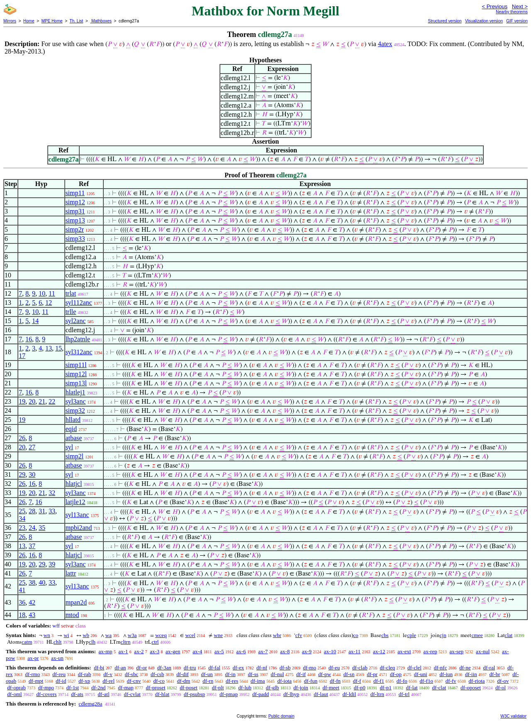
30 (32, 474)
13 (48, 348)
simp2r (75, 229)
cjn (443, 635)
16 (28, 339)
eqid (71, 428)
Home (28, 21)
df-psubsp (194, 694)
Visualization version (484, 21)
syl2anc (76, 320)
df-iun (446, 674)
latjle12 (75, 501)
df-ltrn (377, 694)
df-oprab (16, 687)
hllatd (73, 419)
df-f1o (427, 681)
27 (32, 447)
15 (58, 348)
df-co (158, 681)
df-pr (372, 674)
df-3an (164, 667)
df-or (141, 667)
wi (66, 635)
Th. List (76, 21)
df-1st (72, 687)
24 (32, 527)
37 (32, 545)
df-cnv (134, 681)
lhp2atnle (78, 339)
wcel (190, 635)
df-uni (420, 674)
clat (509, 635)
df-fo (402, 681)
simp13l (76, 383)
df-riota (477, 681)
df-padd (260, 694)
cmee (476, 635)
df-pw (324, 674)
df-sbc (132, 674)
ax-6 (241, 651)
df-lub (244, 687)
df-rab (84, 674)
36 (22, 602)
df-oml (14, 694)
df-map (126, 687)
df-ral (489, 667)
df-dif (182, 674)
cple (411, 635)
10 (42, 293)
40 (42, 582)
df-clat (439, 687)
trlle (71, 311)
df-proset (156, 687)
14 (35, 320)
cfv (298, 635)
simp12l (76, 373)
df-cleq (387, 667)
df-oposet (470, 687)
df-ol (500, 687)
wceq (160, 635)
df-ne (464, 667)
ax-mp (105, 651)
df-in (230, 674)
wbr (277, 635)
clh (92, 642)
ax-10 (330, 651)
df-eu (334, 667)
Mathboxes (101, 21)
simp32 (75, 410)
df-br (495, 674)
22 (52, 401)
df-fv (451, 681)
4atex (385, 43)
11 (52, 293)
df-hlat (162, 694)
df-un (207, 674)
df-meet (331, 687)
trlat (71, 293)
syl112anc (79, 302)
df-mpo (46, 687)
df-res (232, 681)
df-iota (284, 681)
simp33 (75, 238)
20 (32, 401)
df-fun (311, 681)
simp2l (75, 456)
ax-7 (263, 651)
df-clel (414, 667)
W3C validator (513, 716)
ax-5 (219, 651)
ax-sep (456, 651)
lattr (71, 573)
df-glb (272, 687)
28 (32, 511)
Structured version (444, 21)
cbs (384, 635)
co (355, 635)
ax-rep (430, 651)
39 (52, 564)
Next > (520, 6)
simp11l (76, 364)
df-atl (104, 694)
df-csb (157, 674)
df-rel (108, 681)
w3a (132, 635)
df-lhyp (291, 694)
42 (32, 602)
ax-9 (307, 651)
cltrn (126, 642)
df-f (357, 681)
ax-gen (173, 651)
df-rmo (32, 674)
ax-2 (139, 651)
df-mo (309, 667)
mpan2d (76, 602)
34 (22, 518)
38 (32, 582)
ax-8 (285, 651)
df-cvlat (132, 694)
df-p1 (386, 687)
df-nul (277, 674)
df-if (301, 674)
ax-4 (197, 651)
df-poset (188, 687)
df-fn (335, 681)
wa (108, 635)
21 (42, 401)
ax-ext (404, 651)
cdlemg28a (90, 704)
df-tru (190, 667)
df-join (300, 687)
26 (22, 437)
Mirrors (9, 21)
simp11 (75, 192)
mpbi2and (79, 527)
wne (218, 635)
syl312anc (79, 351)
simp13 (75, 220)
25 (22, 511)
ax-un (57, 658)
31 (42, 511)
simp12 (75, 202)
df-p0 (359, 687)
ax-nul (483, 651)
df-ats (77, 694)
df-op (396, 674)
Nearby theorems (512, 12)
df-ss (253, 674)
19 (22, 401)
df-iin (471, 674)
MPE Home (52, 21)
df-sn (349, 674)
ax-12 (379, 651)
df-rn (207, 681)
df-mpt (36, 681)
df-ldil (349, 694)
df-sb (285, 667)
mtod (72, 614)
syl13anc (77, 514)
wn (47, 635)
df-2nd (98, 687)
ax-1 (123, 651)
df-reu (59, 674)
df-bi (99, 667)
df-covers (46, 694)
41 (22, 589)
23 (22, 527)
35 (42, 527)
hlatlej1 (75, 392)
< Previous (494, 6)
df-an (120, 667)
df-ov (503, 681)
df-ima (258, 681)
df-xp (84, 681)
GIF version (517, 21)
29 (22, 474)
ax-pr (33, 658)
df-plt (218, 687)
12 (48, 302)
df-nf (261, 667)
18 (22, 614)
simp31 (75, 211)
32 (52, 492)
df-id (61, 681)
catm (27, 642)
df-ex (238, 667)
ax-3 (154, 651)
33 (52, 511)
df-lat (412, 687)
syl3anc (76, 401)
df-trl (404, 694)
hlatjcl (74, 483)
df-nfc (440, 667)
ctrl (154, 642)
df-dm (183, 681)
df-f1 (378, 681)
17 (22, 355)
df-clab (360, 667)
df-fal (214, 667)
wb (86, 635)
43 (32, 614)
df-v (107, 674)
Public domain (281, 716)
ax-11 (354, 651)
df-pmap (228, 694)
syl (69, 447)
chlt (58, 642)
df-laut (321, 694)
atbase (74, 437)
